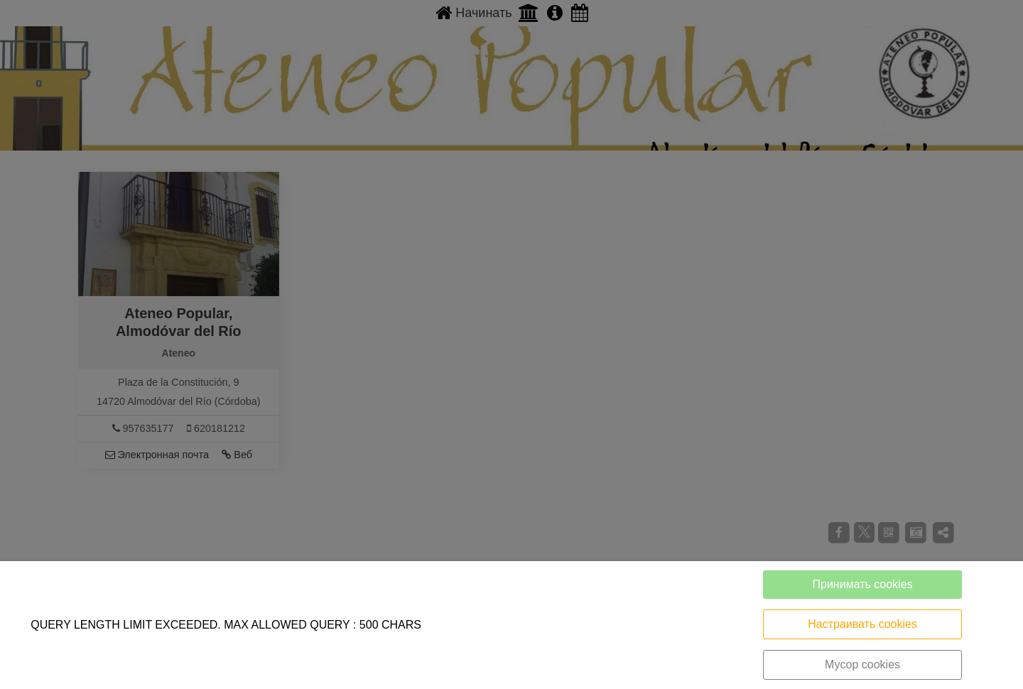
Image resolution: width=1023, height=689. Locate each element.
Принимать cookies (863, 584)
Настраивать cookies (862, 624)
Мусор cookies (862, 664)
